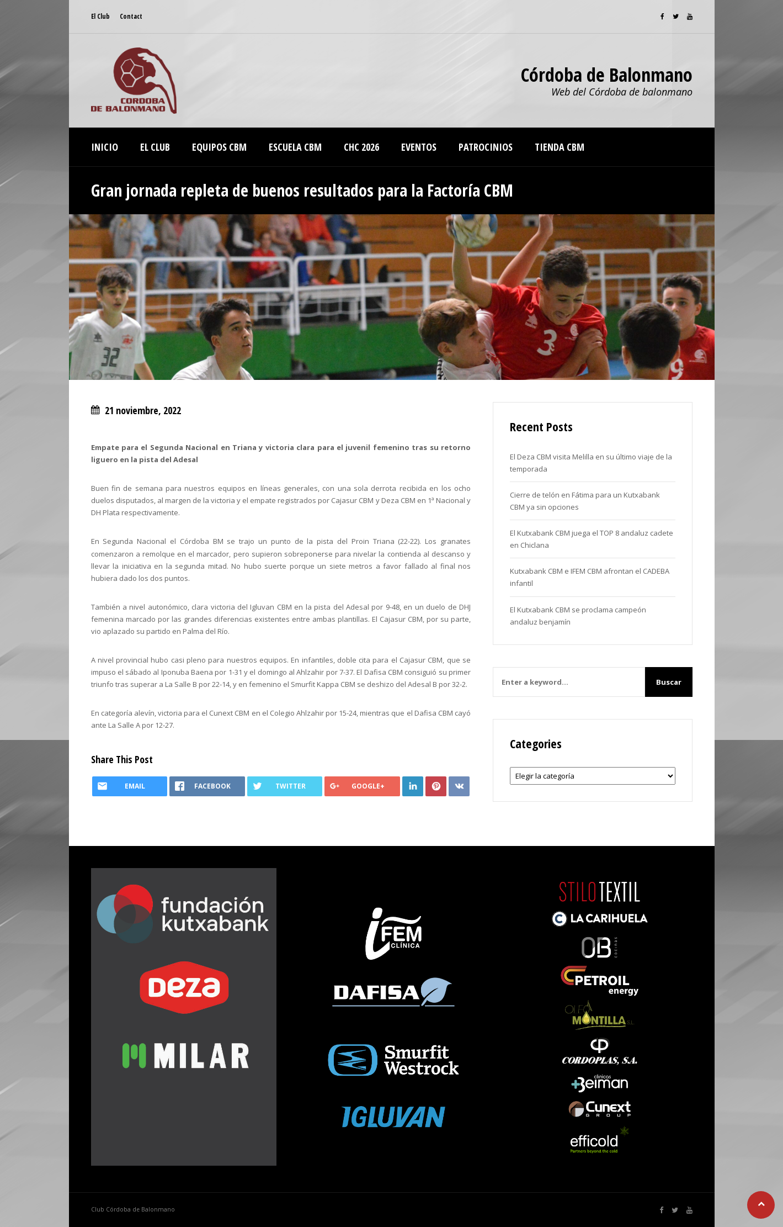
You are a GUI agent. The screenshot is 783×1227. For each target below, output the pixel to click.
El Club (100, 16)
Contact (131, 16)
